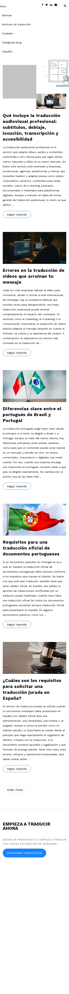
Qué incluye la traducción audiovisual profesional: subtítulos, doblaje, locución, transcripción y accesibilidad (31, 127)
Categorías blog (11, 42)
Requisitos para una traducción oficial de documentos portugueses (31, 548)
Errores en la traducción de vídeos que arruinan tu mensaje (34, 276)
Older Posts (15, 790)
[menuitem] (16, 51)
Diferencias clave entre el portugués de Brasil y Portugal (32, 414)
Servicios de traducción (16, 24)
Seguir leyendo (17, 214)
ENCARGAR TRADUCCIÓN (24, 853)
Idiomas (7, 15)
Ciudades (7, 33)
